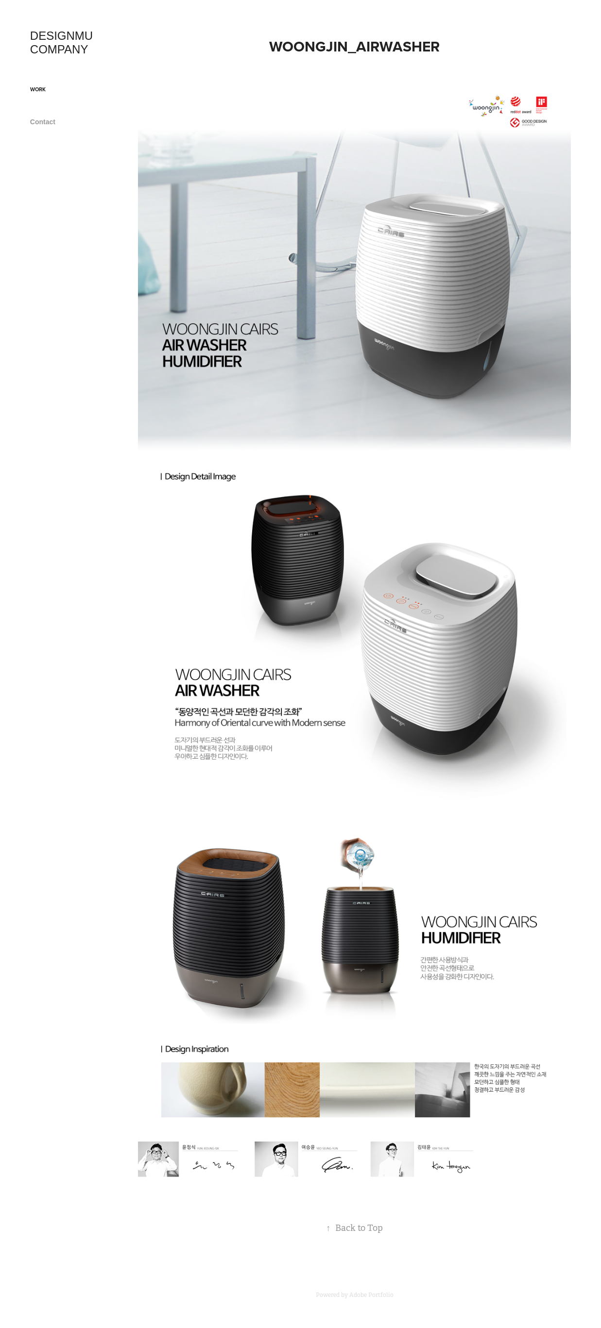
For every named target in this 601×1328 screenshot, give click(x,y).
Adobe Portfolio (371, 1295)
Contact (42, 122)
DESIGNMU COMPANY (63, 42)
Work (38, 89)
